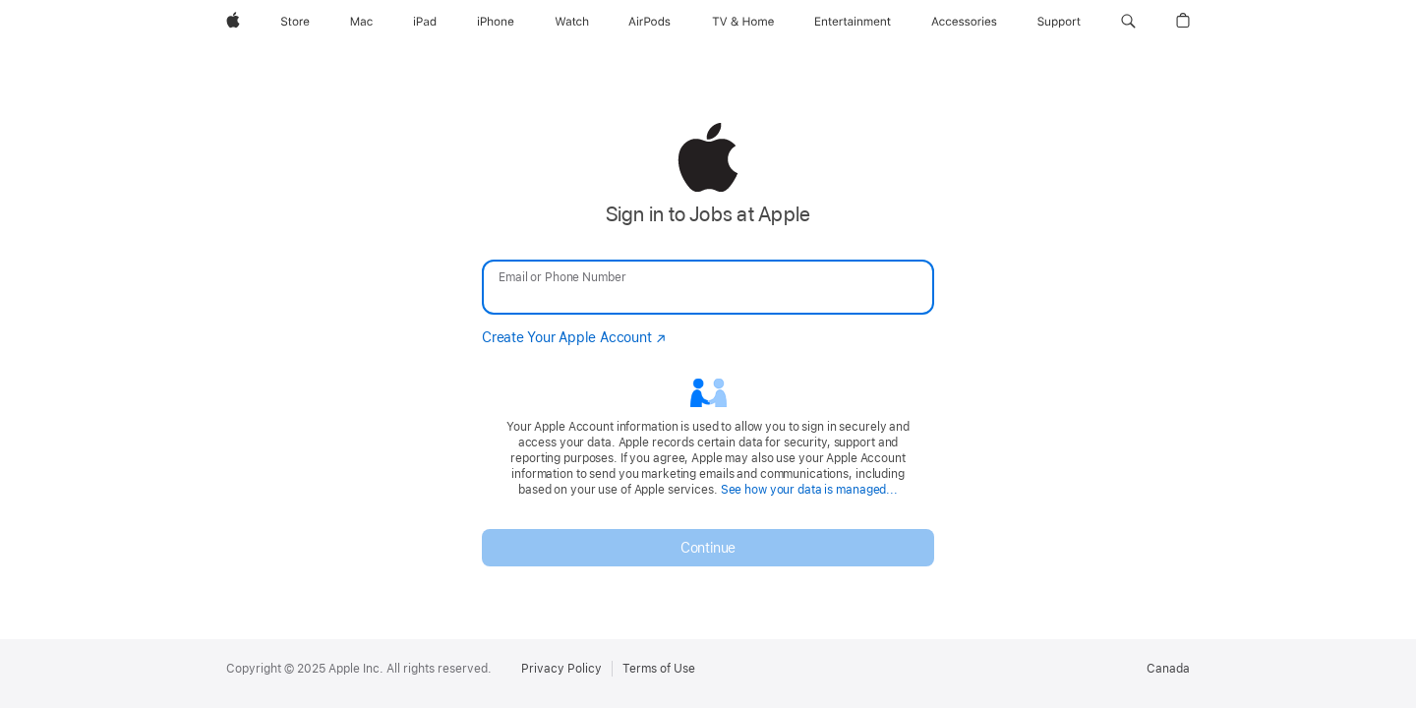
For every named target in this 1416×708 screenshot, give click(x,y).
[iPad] (424, 21)
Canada (1168, 669)
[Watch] (572, 21)
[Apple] (233, 21)
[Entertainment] (853, 21)
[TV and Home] (743, 21)
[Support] (1059, 21)
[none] (708, 344)
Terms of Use (658, 669)
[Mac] (361, 21)
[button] (1128, 21)
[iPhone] (495, 21)
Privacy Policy (561, 669)
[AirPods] (649, 21)
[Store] (295, 21)
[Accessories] (964, 21)
